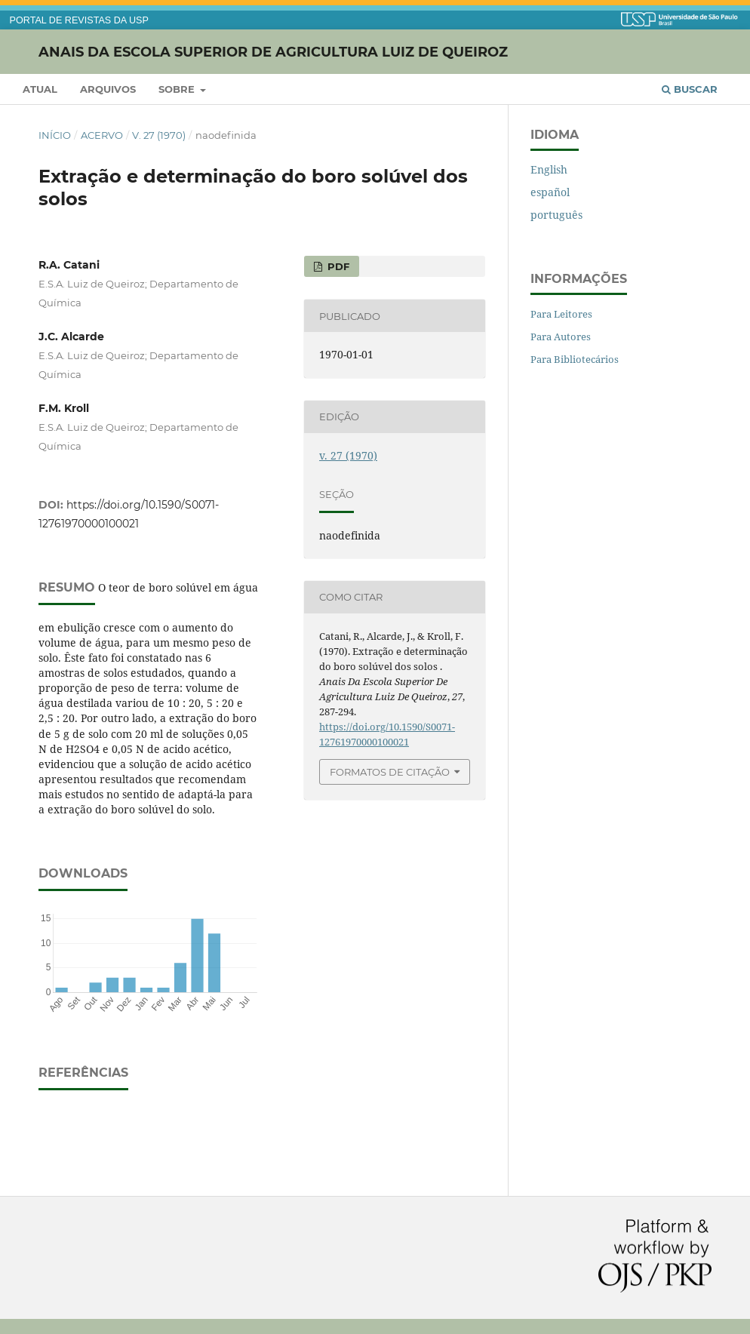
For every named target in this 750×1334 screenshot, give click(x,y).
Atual (40, 89)
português (556, 214)
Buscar (690, 89)
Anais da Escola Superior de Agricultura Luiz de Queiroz (273, 51)
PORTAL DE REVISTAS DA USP (79, 20)
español (550, 192)
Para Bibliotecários (574, 359)
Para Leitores (561, 314)
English (548, 169)
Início (54, 135)
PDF (336, 266)
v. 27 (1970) (159, 135)
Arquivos (108, 89)
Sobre (178, 89)
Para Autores (560, 336)
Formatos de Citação (390, 772)
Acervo (102, 135)
